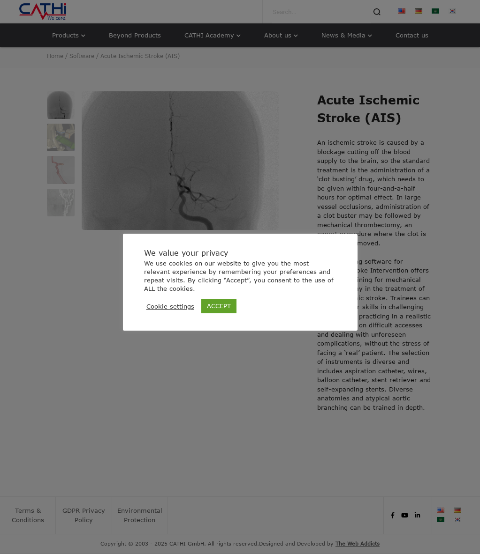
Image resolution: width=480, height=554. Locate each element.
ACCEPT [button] (219, 306)
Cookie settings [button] (170, 306)
